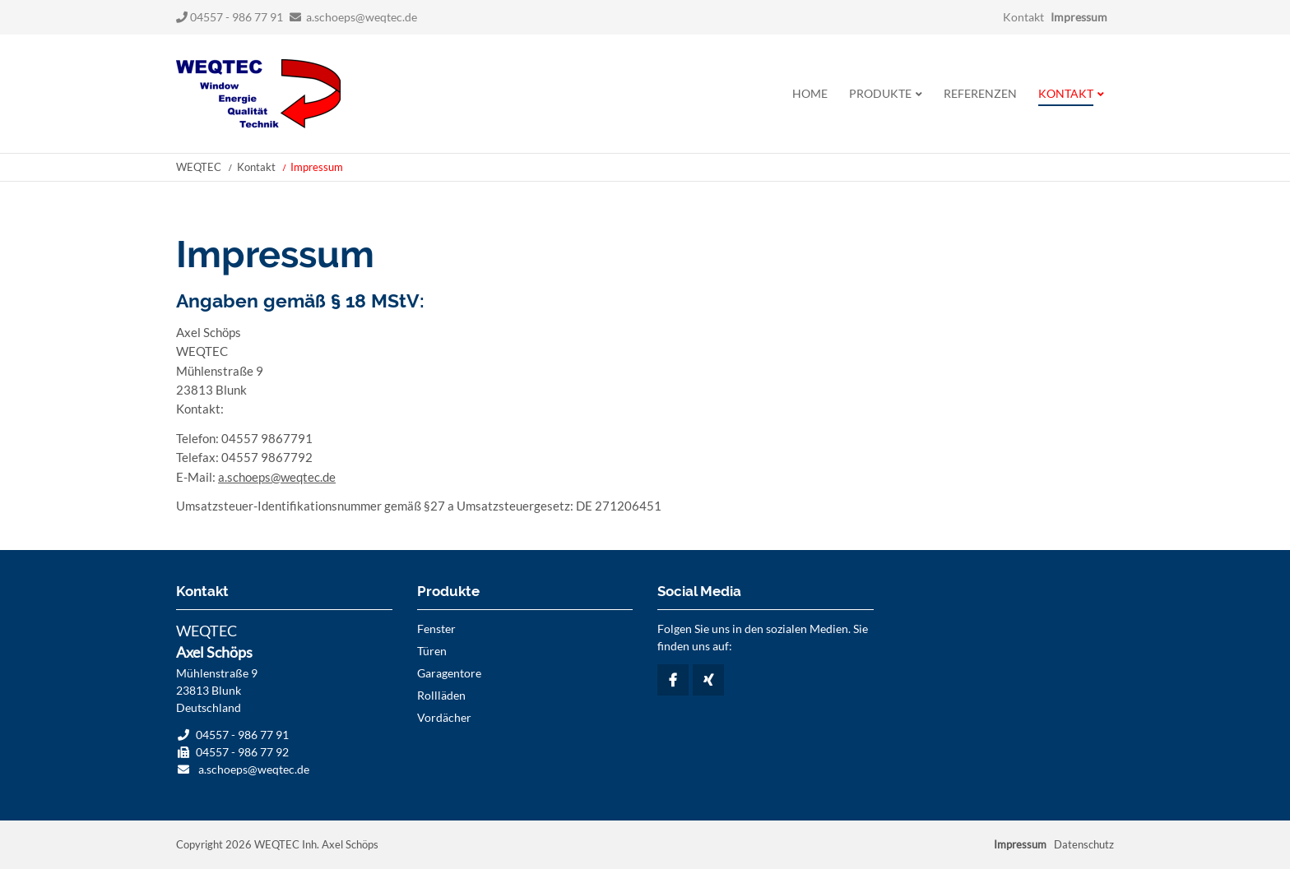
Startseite (258, 93)
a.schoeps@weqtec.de (361, 17)
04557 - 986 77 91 (229, 17)
